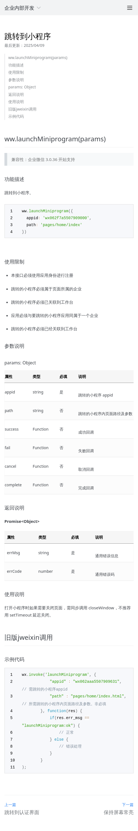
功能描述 (16, 65)
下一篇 (128, 800)
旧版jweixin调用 (22, 109)
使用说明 (16, 101)
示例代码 (16, 116)
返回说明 (16, 94)
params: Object (22, 87)
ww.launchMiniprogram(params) (37, 57)
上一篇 (10, 800)
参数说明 (16, 79)
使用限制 (16, 72)
